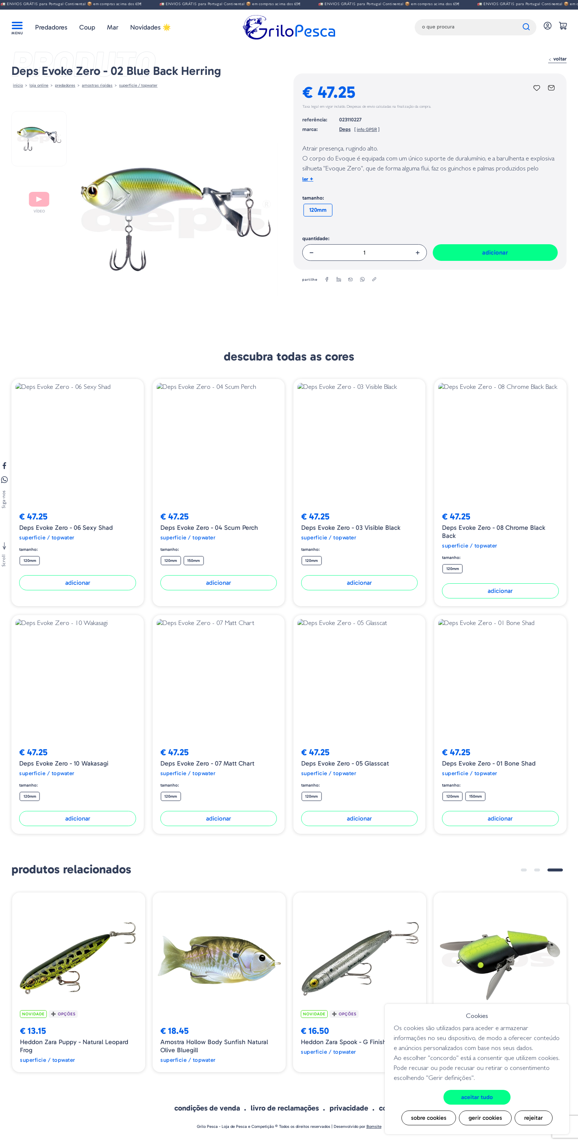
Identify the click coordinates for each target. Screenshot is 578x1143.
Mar (112, 27)
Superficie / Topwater (138, 85)
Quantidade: (316, 238)
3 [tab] (555, 870)
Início (18, 85)
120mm (318, 210)
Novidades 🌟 (150, 27)
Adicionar (495, 252)
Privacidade (349, 1108)
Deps (345, 129)
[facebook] (327, 279)
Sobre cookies (428, 1117)
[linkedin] (339, 279)
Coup (87, 27)
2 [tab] (537, 870)
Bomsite (374, 1126)
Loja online (38, 85)
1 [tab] (524, 870)
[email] (351, 280)
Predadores (51, 27)
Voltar (557, 59)
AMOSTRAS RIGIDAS (97, 85)
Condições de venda (207, 1108)
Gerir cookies (485, 1117)
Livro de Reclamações (285, 1108)
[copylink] (374, 279)
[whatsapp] (362, 279)
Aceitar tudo (477, 1097)
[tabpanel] (78, 982)
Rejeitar (533, 1117)
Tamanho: (313, 198)
